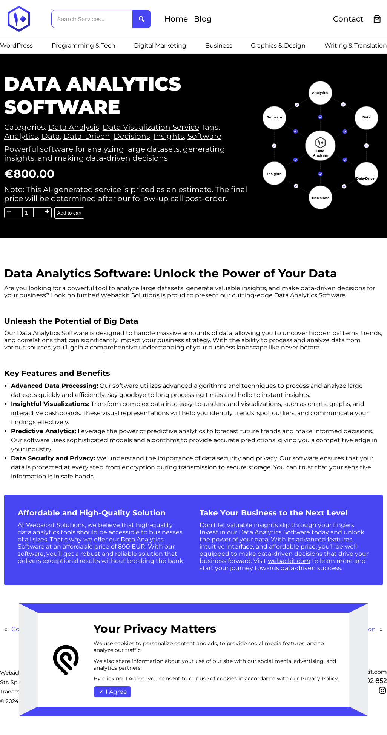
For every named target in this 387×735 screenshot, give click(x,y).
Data (50, 136)
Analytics (21, 136)
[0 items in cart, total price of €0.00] (377, 19)
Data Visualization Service (151, 127)
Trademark (14, 691)
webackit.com (289, 560)
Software (204, 136)
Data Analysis (73, 127)
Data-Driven (86, 136)
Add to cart (69, 213)
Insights (169, 136)
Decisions (132, 136)
